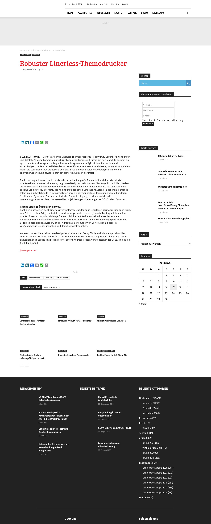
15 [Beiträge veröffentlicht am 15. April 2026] (158, 287)
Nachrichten (85, 13)
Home (70, 13)
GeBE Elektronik (62, 278)
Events (118, 13)
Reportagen (103, 13)
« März (142, 303)
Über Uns (115, 4)
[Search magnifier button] (188, 83)
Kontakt (125, 4)
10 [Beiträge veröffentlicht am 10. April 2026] (173, 281)
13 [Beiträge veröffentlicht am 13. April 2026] (143, 287)
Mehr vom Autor (52, 287)
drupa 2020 (151, 452)
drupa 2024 (151, 442)
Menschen (151, 413)
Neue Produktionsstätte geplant (174, 218)
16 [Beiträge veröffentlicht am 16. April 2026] (166, 287)
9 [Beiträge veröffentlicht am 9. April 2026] (166, 281)
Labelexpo (158, 13)
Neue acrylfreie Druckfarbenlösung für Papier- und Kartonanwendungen (173, 205)
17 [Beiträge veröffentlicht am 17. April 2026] (173, 287)
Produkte (46, 50)
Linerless (48, 278)
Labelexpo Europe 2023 (158, 472)
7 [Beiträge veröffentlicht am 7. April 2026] (151, 281)
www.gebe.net (28, 250)
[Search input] (163, 83)
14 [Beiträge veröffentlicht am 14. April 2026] (151, 287)
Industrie (24, 351)
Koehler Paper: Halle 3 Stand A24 (112, 355)
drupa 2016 (151, 457)
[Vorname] (158, 104)
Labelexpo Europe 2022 (157, 477)
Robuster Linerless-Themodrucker (74, 355)
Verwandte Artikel (31, 287)
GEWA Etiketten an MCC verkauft (114, 428)
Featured (146, 497)
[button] (187, 13)
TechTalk (131, 13)
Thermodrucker (35, 278)
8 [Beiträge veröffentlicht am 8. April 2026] (158, 281)
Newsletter (104, 4)
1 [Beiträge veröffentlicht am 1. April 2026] (158, 275)
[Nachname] (158, 110)
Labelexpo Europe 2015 (157, 492)
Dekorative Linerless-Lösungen (111, 321)
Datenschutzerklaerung (170, 120)
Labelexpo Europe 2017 (158, 487)
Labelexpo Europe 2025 (106, 351)
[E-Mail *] (158, 115)
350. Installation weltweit (171, 156)
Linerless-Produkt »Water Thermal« (75, 321)
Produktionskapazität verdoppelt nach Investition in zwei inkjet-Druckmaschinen (54, 415)
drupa (144, 13)
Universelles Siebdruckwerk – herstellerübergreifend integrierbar (54, 447)
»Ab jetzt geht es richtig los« (172, 187)
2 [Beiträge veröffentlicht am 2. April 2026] (166, 275)
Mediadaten (92, 4)
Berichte (149, 428)
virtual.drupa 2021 (155, 447)
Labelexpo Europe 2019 (158, 482)
